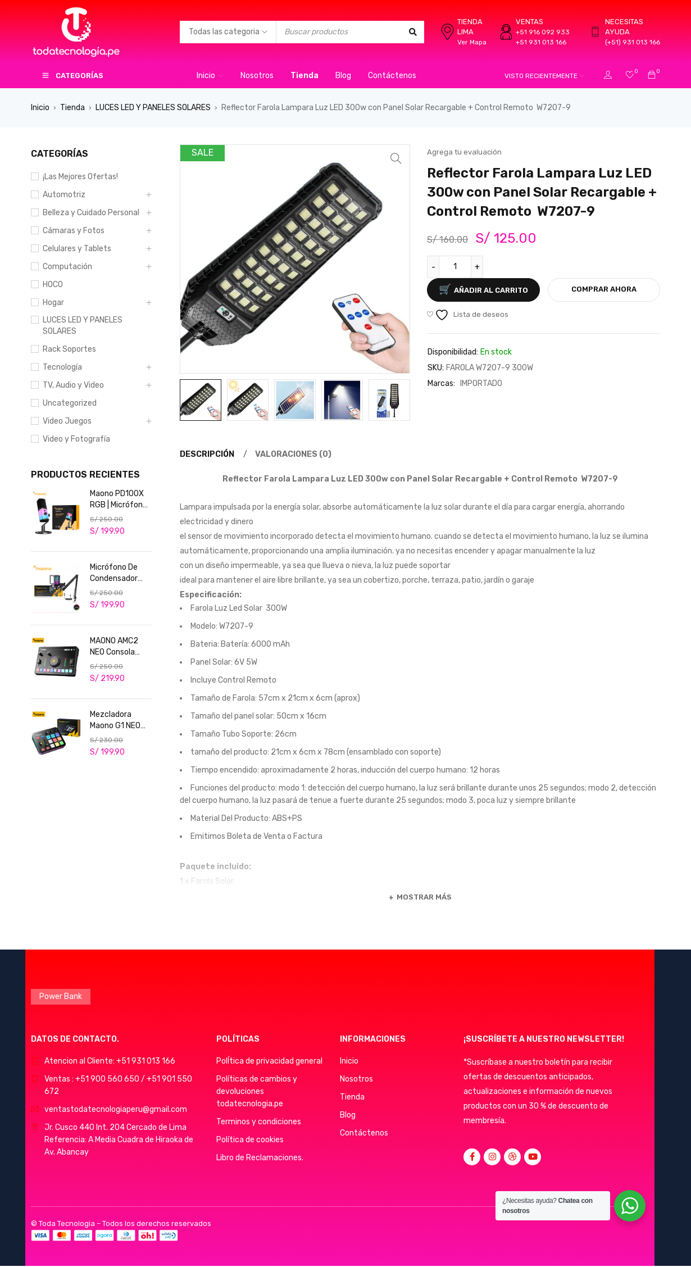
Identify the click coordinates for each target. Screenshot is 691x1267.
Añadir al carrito (491, 290)
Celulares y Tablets (77, 248)
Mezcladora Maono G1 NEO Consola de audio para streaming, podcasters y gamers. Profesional (120, 721)
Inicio (40, 107)
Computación (67, 266)
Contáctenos (364, 1132)
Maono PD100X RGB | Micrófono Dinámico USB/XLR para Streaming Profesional (118, 500)
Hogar (53, 302)
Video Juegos (67, 421)
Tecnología (62, 367)
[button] (396, 158)
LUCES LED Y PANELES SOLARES (153, 107)
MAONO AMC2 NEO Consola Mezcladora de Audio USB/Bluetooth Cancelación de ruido (118, 647)
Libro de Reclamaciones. (259, 1157)
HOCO (53, 284)
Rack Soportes (69, 349)
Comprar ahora (604, 289)
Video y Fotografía (76, 439)
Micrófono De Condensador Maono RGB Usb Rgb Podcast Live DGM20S (118, 573)
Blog (348, 1114)
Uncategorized (70, 403)
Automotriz (64, 194)
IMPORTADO (481, 383)
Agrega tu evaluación (464, 152)
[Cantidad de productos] (455, 267)
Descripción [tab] (207, 454)
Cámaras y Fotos (73, 230)
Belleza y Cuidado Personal (91, 212)
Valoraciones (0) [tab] (294, 454)
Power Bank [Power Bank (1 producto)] (60, 996)
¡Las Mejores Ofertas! (80, 176)
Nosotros (356, 1078)
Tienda (72, 107)
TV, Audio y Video (73, 385)
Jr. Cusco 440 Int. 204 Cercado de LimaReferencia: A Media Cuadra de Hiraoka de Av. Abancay (118, 1139)
